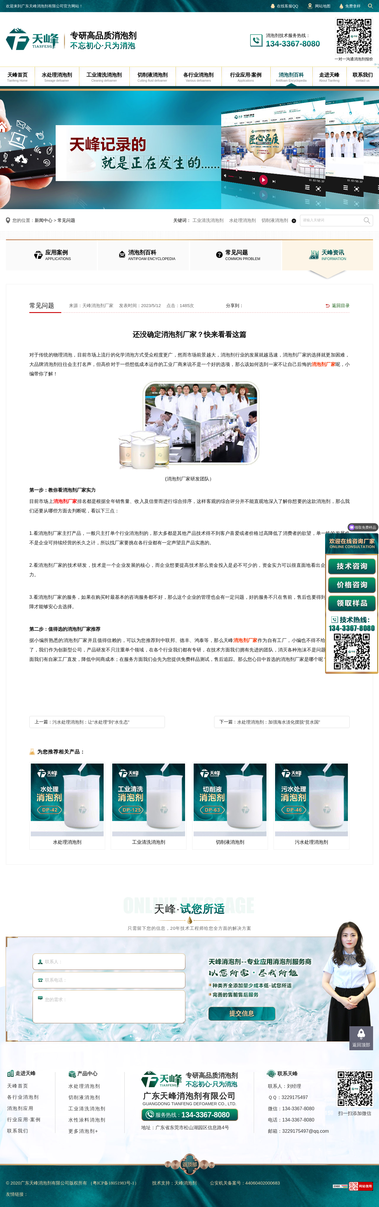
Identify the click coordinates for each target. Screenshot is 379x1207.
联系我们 (17, 1130)
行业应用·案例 (24, 1119)
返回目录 (341, 305)
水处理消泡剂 (242, 220)
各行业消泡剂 (23, 1097)
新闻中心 (43, 220)
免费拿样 (353, 6)
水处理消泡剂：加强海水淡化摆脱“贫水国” (278, 721)
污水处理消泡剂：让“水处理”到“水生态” (90, 721)
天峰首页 (17, 1085)
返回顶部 (361, 1044)
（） (113, 1182)
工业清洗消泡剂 (208, 220)
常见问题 (66, 220)
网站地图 (322, 6)
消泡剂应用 (20, 1108)
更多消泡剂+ (83, 1131)
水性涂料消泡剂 (87, 1119)
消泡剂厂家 (323, 364)
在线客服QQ (287, 6)
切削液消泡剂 (274, 220)
